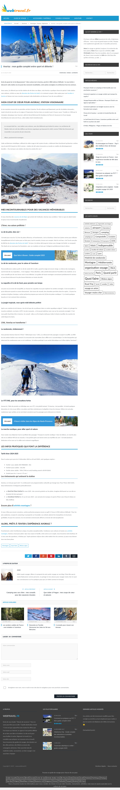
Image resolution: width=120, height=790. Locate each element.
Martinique (95, 778)
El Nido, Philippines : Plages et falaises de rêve (98, 126)
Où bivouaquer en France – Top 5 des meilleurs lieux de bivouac (107, 145)
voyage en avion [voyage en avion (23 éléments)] (91, 288)
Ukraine (75, 781)
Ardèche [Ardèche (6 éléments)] (87, 228)
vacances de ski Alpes (20, 217)
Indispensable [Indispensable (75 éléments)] (105, 245)
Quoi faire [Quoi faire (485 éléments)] (92, 278)
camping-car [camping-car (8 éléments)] (89, 237)
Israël (82, 778)
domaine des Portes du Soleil (31, 93)
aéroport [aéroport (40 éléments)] (96, 227)
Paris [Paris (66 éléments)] (98, 272)
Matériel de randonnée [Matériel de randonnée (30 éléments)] (95, 257)
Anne (19, 570)
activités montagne (21, 505)
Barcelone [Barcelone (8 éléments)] (106, 228)
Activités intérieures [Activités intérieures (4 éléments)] (90, 224)
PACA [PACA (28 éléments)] (112, 268)
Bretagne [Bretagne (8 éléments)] (96, 232)
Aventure (78, 18)
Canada (32, 778)
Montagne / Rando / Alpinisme (69, 73)
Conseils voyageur (63, 18)
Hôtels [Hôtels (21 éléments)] (93, 245)
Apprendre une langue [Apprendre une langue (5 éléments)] (104, 224)
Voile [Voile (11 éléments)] (111, 284)
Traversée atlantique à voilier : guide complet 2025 (64, 747)
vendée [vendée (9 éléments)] (104, 284)
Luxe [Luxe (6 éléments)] (93, 254)
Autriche (21, 778)
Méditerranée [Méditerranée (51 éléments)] (105, 262)
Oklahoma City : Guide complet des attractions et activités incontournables (64, 734)
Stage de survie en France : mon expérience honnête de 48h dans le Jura (107, 159)
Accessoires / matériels (42, 18)
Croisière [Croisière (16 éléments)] (112, 236)
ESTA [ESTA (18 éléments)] (113, 241)
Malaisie (87, 778)
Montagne (5, 545)
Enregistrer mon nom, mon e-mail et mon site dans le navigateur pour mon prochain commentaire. (38, 687)
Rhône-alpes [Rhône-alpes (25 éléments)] (106, 279)
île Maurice (65, 778)
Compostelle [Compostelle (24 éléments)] (100, 236)
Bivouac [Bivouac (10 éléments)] (87, 232)
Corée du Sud (40, 778)
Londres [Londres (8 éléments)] (87, 254)
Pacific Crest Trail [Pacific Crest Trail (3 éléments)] (89, 273)
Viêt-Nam (82, 781)
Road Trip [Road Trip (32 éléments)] (89, 284)
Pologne (16, 781)
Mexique (103, 778)
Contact (89, 18)
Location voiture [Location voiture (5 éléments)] (110, 250)
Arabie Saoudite (11, 778)
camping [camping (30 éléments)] (105, 232)
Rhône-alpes (24, 545)
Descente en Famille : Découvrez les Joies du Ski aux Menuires (39, 627)
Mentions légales (100, 766)
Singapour (48, 781)
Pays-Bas (9, 781)
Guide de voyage (20, 18)
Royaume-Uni (39, 781)
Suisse (55, 781)
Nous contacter (112, 766)
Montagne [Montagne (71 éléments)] (90, 262)
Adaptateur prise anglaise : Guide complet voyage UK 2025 (107, 188)
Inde (71, 778)
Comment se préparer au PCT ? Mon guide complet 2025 (106, 174)
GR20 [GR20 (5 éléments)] (86, 246)
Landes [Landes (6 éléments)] (87, 250)
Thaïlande (61, 781)
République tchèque (26, 781)
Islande (76, 778)
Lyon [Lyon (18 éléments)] (99, 253)
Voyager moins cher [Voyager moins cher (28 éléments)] (93, 292)
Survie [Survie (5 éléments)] (97, 284)
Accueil (6, 18)
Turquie (68, 781)
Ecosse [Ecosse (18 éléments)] (87, 241)
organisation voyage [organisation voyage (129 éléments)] (96, 267)
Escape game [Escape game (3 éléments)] (105, 241)
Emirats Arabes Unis (53, 778)
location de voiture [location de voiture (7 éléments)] (97, 250)
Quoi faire (14, 545)
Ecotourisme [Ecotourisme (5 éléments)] (96, 241)
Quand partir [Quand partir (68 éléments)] (110, 272)
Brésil (27, 778)
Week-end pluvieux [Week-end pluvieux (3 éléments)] (109, 293)
